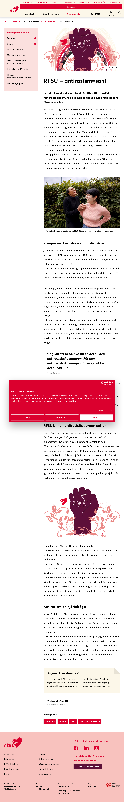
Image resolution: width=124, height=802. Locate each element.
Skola (56, 2)
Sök (120, 14)
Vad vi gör (30, 14)
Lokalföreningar (12, 769)
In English (111, 15)
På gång (21, 38)
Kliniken (43, 2)
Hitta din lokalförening (18, 69)
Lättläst (42, 754)
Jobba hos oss (46, 759)
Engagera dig (73, 14)
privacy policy (101, 398)
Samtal (21, 43)
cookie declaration (19, 401)
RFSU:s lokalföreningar (89, 721)
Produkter (99, 2)
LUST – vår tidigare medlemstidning (16, 62)
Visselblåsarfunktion (49, 764)
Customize (62, 417)
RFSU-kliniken (11, 764)
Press (6, 774)
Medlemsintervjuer (16, 55)
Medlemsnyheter (48, 21)
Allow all (96, 417)
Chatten (28, 2)
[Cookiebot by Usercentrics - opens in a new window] (103, 383)
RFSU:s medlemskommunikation (19, 76)
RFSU (73, 721)
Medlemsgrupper (15, 83)
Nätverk (62, 721)
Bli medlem (71, 7)
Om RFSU (95, 14)
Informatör (50, 721)
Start (6, 21)
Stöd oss (115, 2)
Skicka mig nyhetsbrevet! (87, 766)
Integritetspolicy (47, 769)
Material (69, 2)
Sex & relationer (51, 14)
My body (84, 2)
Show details (102, 410)
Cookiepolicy (45, 774)
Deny (28, 417)
